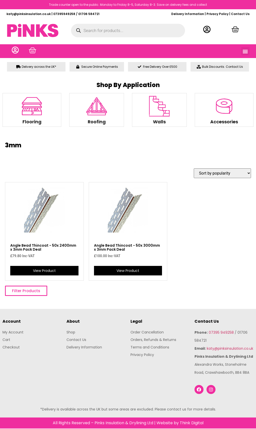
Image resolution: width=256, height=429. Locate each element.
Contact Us (240, 14)
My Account (13, 332)
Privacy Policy (217, 14)
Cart (6, 339)
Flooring (32, 122)
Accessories (224, 122)
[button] (245, 51)
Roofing (97, 122)
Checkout (11, 347)
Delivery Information (187, 14)
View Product (44, 270)
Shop (70, 332)
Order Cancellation (147, 332)
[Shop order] (222, 174)
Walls (159, 122)
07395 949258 (221, 332)
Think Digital (192, 423)
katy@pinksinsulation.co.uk (230, 348)
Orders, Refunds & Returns (153, 339)
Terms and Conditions (149, 347)
